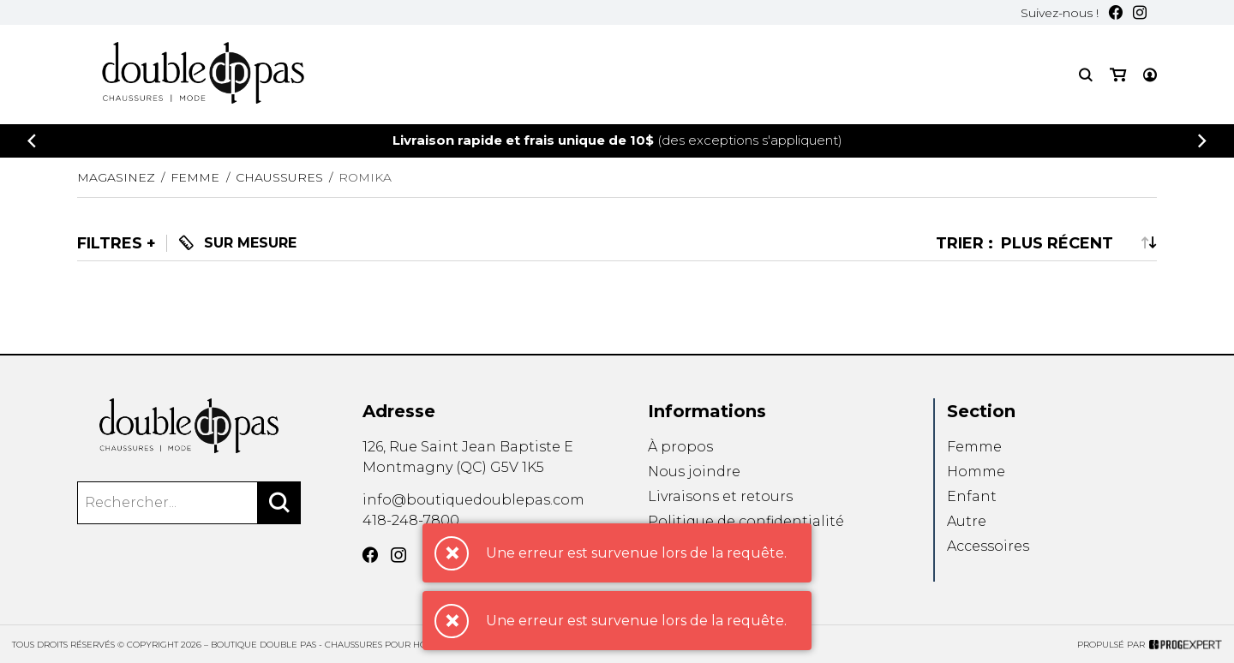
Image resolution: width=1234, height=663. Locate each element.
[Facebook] (1116, 12)
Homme (976, 471)
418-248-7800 (410, 520)
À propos (680, 447)
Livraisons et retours (720, 496)
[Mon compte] (1150, 75)
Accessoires (988, 547)
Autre (966, 521)
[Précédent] (31, 141)
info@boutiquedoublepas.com (473, 500)
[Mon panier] (1118, 75)
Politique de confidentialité (746, 521)
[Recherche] (1086, 75)
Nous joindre (694, 471)
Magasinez (116, 177)
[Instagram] (1140, 12)
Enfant (972, 496)
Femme (974, 447)
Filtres (109, 243)
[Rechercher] (279, 502)
